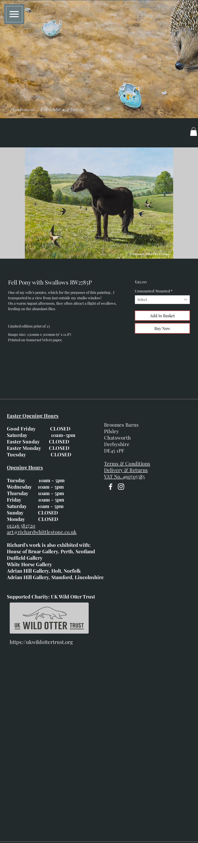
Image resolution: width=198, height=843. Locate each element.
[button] (14, 14)
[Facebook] (110, 486)
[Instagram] (121, 486)
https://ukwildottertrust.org (41, 641)
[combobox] (162, 299)
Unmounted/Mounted (154, 291)
